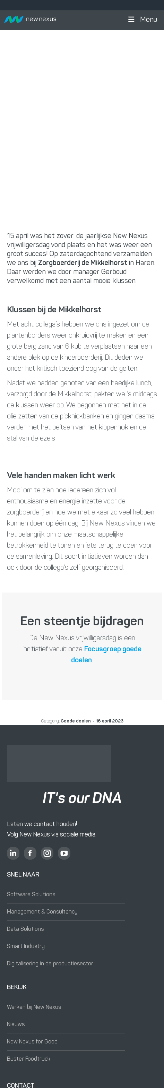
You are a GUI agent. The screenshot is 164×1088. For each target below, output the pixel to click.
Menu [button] (142, 19)
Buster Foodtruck (28, 1059)
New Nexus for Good (32, 1042)
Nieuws (16, 1025)
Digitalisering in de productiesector (50, 964)
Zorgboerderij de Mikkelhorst (82, 263)
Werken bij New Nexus (34, 1007)
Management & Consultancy (42, 912)
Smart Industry (26, 946)
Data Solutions (25, 929)
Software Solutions (31, 895)
